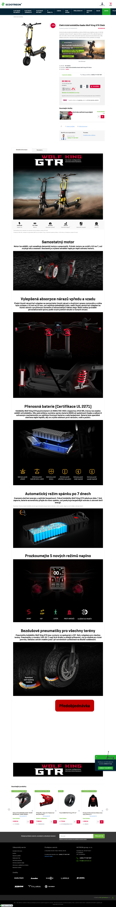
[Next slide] (107, 809)
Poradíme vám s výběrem (89, 135)
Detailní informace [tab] (21, 149)
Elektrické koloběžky (16, 11)
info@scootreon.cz (85, 860)
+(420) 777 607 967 (85, 858)
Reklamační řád (16, 858)
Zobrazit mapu (49, 856)
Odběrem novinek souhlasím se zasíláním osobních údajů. (73, 839)
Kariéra (14, 853)
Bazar (98, 10)
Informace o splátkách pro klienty (20, 865)
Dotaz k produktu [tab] (70, 126)
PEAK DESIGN (67, 11)
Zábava (59, 10)
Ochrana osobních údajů (18, 862)
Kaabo (67, 69)
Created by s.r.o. (102, 897)
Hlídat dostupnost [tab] (82, 126)
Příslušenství (78, 10)
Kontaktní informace (17, 851)
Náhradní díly (89, 11)
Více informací (82, 61)
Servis (106, 10)
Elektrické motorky (39, 11)
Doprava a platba (17, 855)
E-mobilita (49, 11)
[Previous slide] (9, 809)
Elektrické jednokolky (28, 11)
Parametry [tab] (39, 150)
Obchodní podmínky (17, 860)
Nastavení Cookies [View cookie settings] (17, 867)
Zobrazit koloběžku (105, 768)
